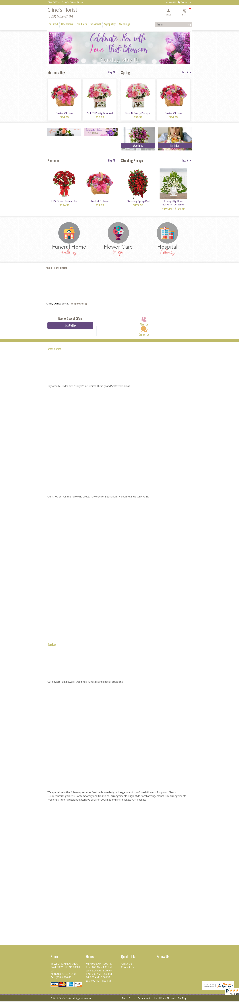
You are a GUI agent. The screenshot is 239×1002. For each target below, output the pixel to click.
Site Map (182, 998)
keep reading (78, 304)
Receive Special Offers (70, 319)
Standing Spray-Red (138, 202)
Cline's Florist (62, 9)
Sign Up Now (70, 326)
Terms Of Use (129, 998)
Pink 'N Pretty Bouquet (99, 113)
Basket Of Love (64, 113)
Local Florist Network (165, 998)
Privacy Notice (145, 998)
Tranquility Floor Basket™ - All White (173, 203)
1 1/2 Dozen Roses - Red (64, 202)
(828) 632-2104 (60, 16)
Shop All (113, 72)
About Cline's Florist (56, 268)
